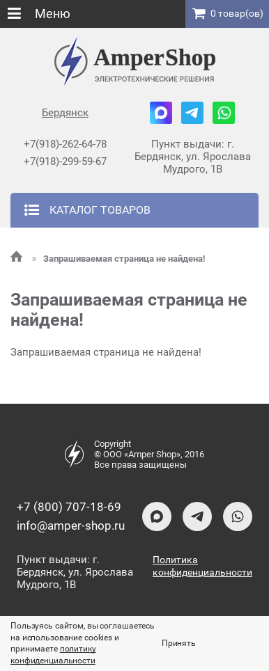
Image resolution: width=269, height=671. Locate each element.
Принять (179, 643)
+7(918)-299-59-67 (65, 161)
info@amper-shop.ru (71, 525)
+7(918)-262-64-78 (65, 144)
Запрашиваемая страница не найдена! (119, 258)
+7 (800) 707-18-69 (69, 507)
